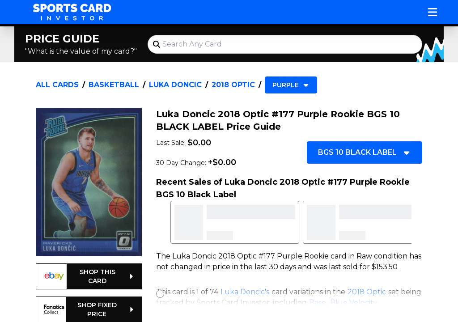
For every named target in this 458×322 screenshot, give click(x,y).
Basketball (114, 84)
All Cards (57, 84)
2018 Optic (233, 84)
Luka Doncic (175, 84)
